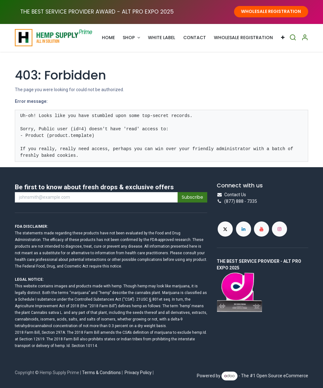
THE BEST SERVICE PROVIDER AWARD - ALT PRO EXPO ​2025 (97, 11)
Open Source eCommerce (282, 375)
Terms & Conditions (101, 372)
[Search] (292, 38)
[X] (225, 229)
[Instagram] (279, 229)
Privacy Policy (138, 372)
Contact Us (235, 194)
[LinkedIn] (243, 229)
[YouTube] (261, 229)
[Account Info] (304, 38)
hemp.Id (199, 332)
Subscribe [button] (192, 197)
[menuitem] (108, 38)
